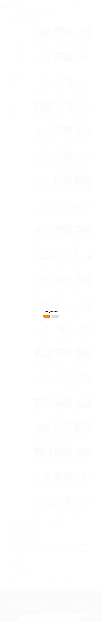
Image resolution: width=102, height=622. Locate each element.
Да (46, 316)
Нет (55, 316)
